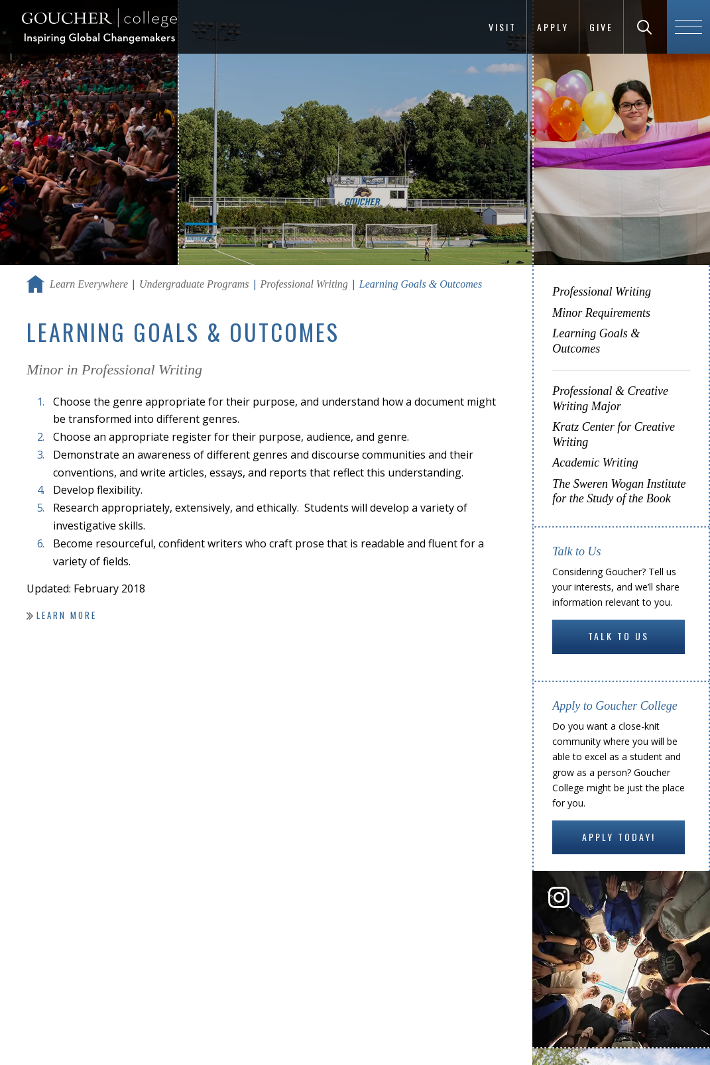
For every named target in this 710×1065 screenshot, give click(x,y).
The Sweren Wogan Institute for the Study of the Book (618, 491)
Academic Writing (595, 462)
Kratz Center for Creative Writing (613, 434)
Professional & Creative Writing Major (610, 398)
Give (601, 27)
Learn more (66, 615)
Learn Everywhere (89, 284)
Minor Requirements (601, 312)
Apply (553, 27)
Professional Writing (304, 284)
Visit (502, 27)
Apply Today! (619, 837)
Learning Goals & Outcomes (596, 341)
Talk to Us (618, 636)
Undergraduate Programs (194, 284)
